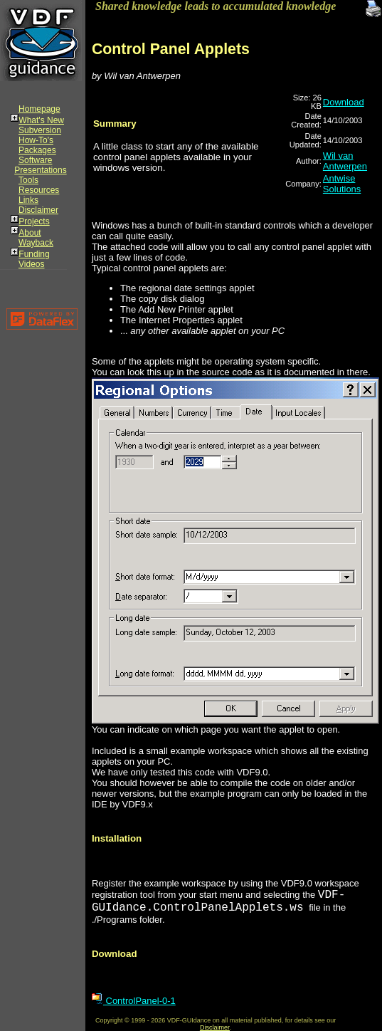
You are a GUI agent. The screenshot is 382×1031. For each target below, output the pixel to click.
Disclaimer (38, 210)
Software (35, 160)
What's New (41, 120)
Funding (33, 254)
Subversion (39, 130)
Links (28, 200)
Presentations (40, 170)
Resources (38, 190)
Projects (33, 221)
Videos (31, 264)
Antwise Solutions (342, 183)
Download (343, 102)
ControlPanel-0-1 (134, 1000)
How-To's (35, 140)
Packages (37, 150)
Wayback (35, 243)
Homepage (39, 109)
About (29, 233)
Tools (28, 180)
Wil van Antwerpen (345, 161)
